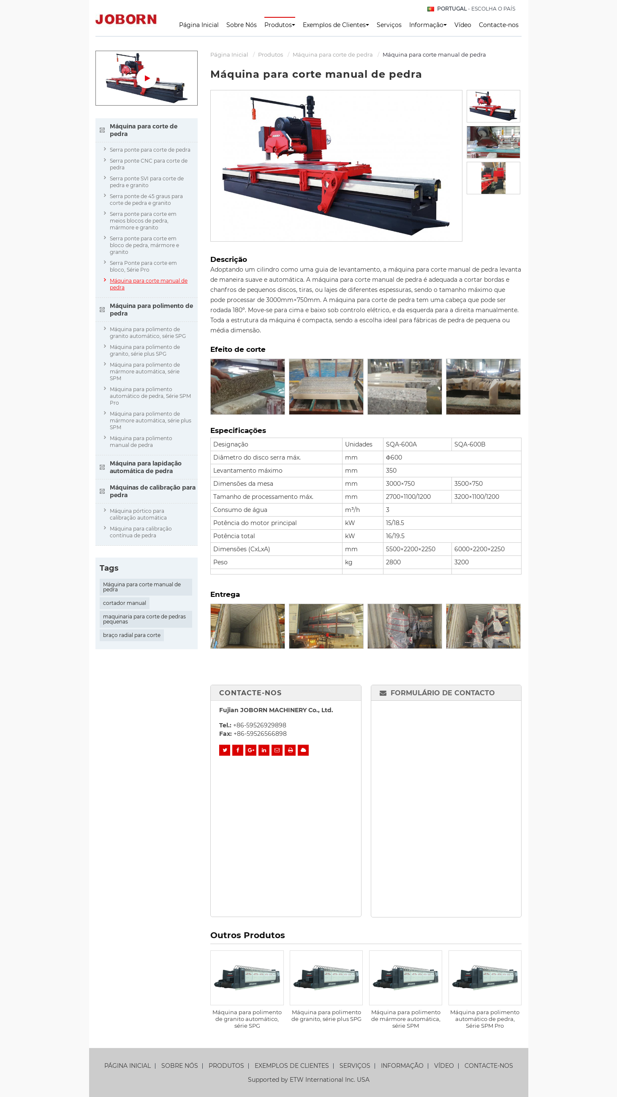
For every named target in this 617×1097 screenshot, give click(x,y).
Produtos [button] (279, 25)
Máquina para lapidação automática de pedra (146, 467)
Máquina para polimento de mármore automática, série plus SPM (150, 420)
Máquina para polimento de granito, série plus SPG (326, 1015)
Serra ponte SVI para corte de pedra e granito (147, 181)
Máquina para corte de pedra (333, 54)
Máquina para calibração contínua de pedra (141, 532)
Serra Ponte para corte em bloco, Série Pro (143, 266)
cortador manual (124, 603)
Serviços (389, 25)
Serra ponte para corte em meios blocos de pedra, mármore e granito (143, 221)
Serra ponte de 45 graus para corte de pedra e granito (146, 199)
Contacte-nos (499, 25)
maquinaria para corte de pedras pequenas (144, 619)
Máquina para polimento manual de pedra (141, 441)
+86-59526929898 (259, 725)
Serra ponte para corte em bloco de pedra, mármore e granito (144, 245)
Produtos (270, 54)
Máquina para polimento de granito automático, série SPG (247, 1019)
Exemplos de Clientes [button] (336, 25)
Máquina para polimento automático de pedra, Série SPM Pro (484, 1019)
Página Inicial (199, 25)
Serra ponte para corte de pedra (150, 150)
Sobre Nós (241, 25)
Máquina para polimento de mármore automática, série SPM (405, 1019)
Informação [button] (428, 25)
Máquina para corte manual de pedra (149, 284)
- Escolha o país (476, 8)
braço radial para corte (131, 635)
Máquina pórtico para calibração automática (138, 514)
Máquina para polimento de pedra (151, 309)
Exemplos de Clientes (292, 1066)
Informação (402, 1066)
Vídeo (462, 25)
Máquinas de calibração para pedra (153, 491)
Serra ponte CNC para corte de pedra (149, 164)
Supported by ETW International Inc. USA (309, 1079)
